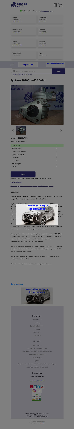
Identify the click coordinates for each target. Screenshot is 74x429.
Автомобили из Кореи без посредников (37, 207)
